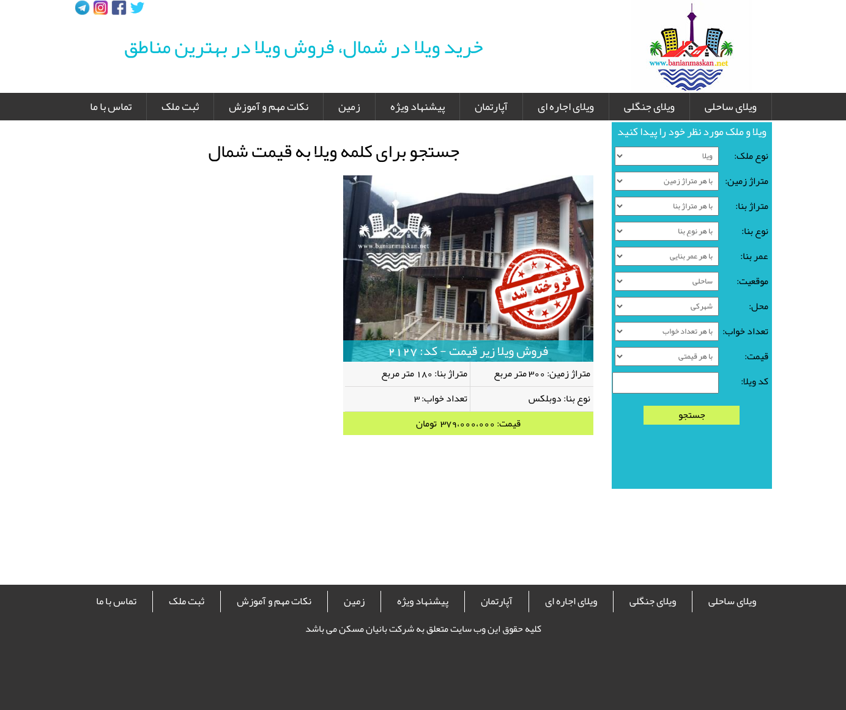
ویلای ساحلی (731, 106)
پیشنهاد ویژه (417, 106)
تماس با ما (111, 106)
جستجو (691, 415)
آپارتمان (491, 106)
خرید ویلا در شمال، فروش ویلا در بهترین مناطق (303, 46)
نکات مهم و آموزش (268, 106)
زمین (349, 106)
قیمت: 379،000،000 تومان (468, 423)
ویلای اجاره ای (566, 106)
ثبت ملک (180, 106)
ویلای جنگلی (649, 106)
